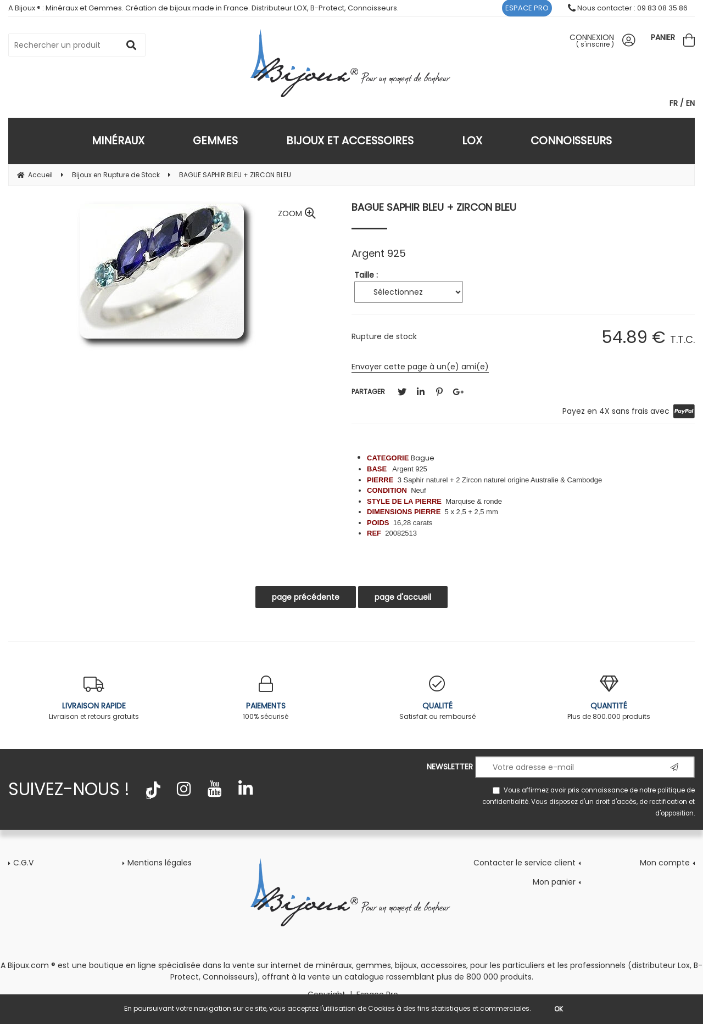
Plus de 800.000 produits (609, 698)
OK (558, 1009)
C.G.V (23, 862)
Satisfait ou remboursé (437, 698)
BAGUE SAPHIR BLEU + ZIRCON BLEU (434, 207)
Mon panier (554, 881)
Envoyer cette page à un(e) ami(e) (420, 366)
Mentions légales (159, 862)
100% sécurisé (266, 698)
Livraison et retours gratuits (94, 698)
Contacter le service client (524, 862)
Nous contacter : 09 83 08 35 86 (628, 8)
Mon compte (665, 862)
